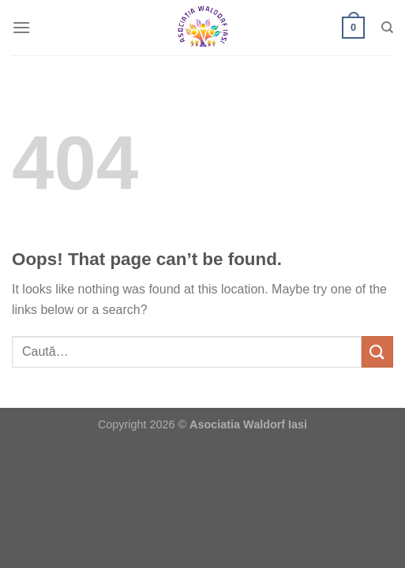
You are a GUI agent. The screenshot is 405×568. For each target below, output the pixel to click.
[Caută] (387, 28)
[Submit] (377, 351)
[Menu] (21, 27)
